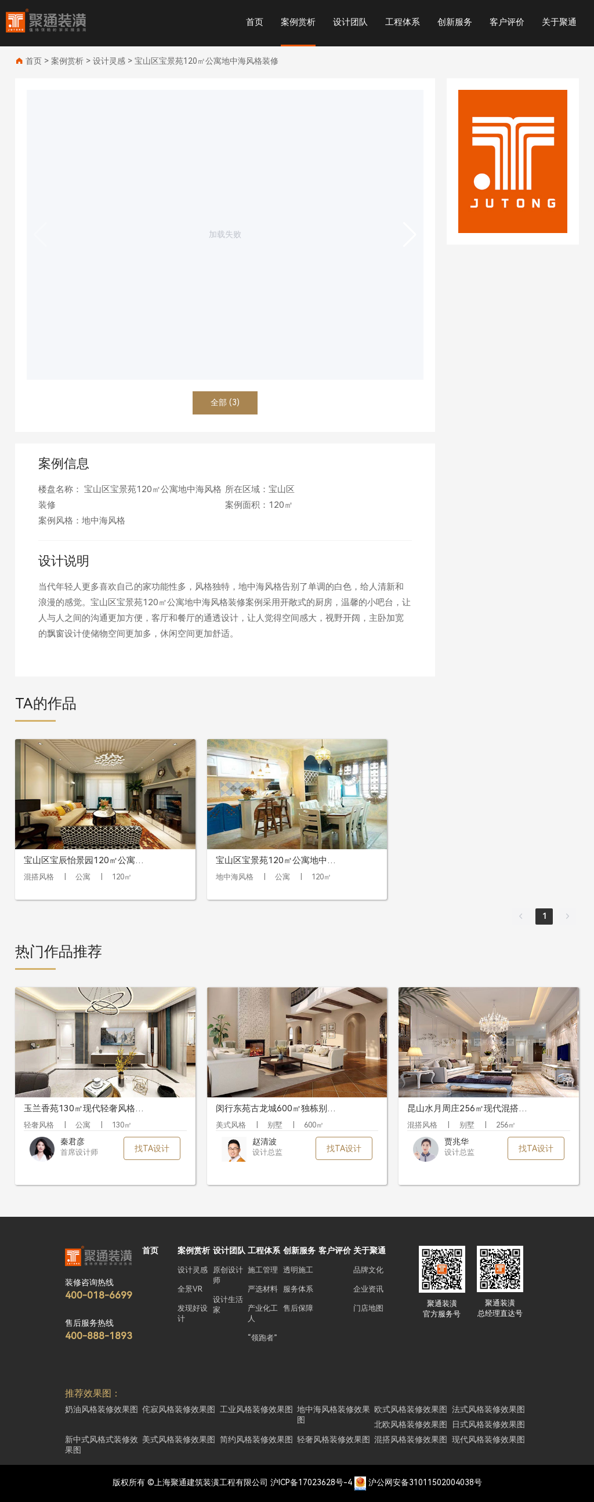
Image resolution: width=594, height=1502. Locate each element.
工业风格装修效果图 (256, 1409)
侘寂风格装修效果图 (178, 1409)
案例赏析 (298, 22)
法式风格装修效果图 (488, 1409)
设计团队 (350, 22)
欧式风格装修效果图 (410, 1409)
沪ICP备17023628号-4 (311, 1482)
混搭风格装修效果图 (410, 1439)
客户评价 (507, 22)
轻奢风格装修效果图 (333, 1439)
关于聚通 (559, 22)
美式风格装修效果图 (178, 1439)
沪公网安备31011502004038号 (425, 1482)
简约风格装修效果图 (256, 1439)
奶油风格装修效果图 (101, 1409)
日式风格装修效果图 (488, 1424)
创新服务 (454, 22)
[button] (410, 235)
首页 (254, 22)
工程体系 (402, 22)
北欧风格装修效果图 (410, 1424)
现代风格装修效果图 (488, 1439)
